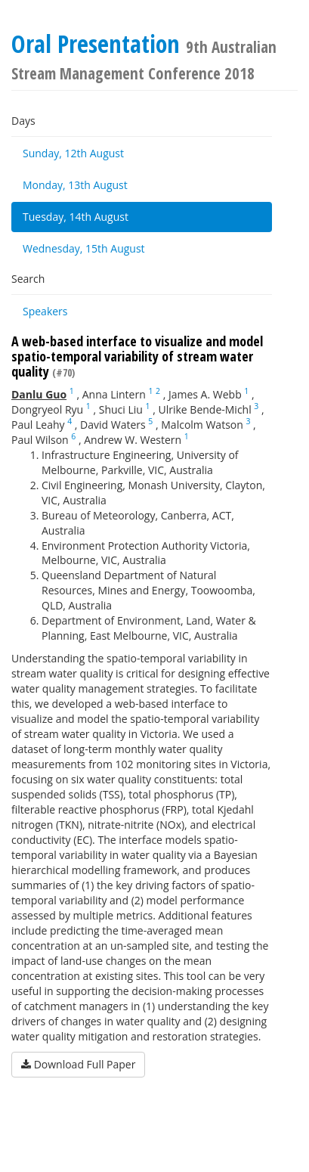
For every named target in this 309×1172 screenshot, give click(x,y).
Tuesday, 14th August (75, 216)
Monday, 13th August (75, 185)
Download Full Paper (78, 1064)
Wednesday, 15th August (84, 248)
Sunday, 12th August (73, 153)
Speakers (45, 311)
